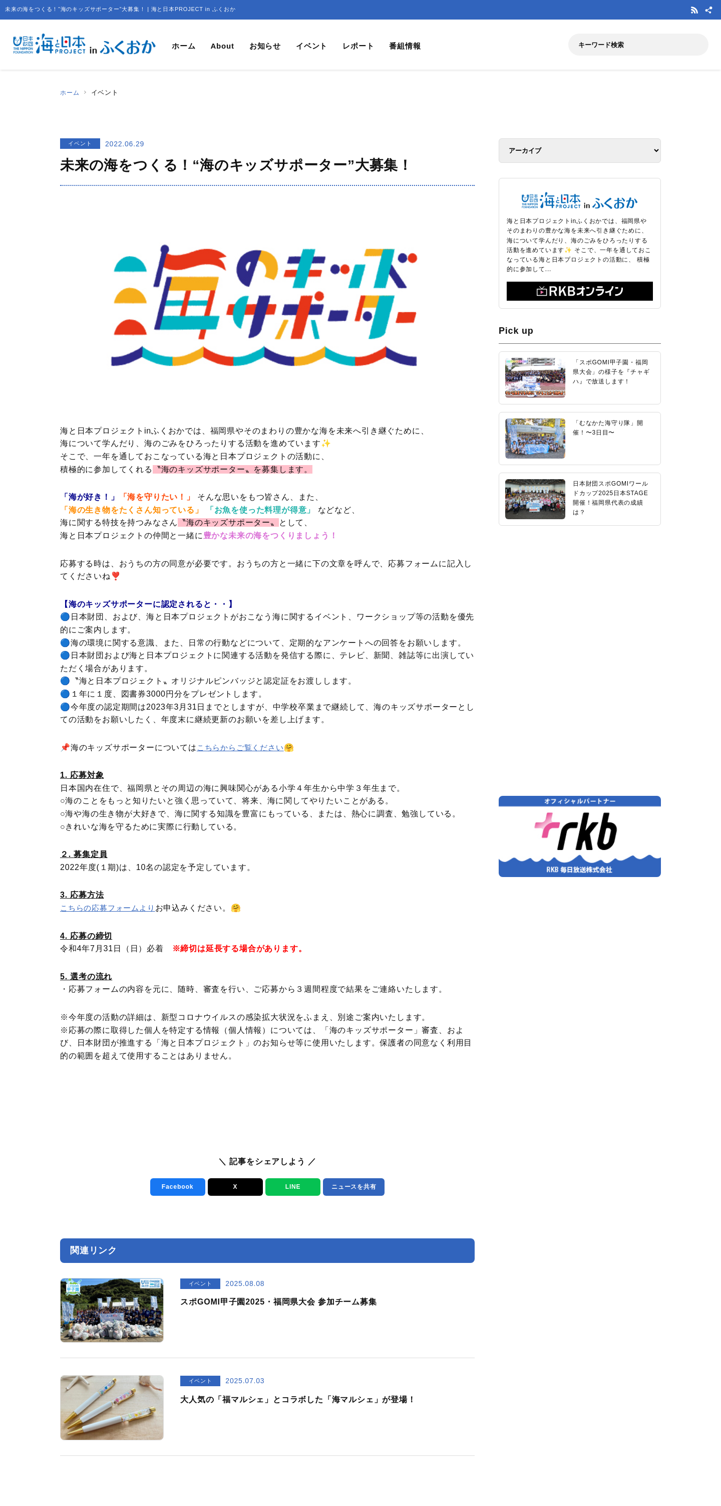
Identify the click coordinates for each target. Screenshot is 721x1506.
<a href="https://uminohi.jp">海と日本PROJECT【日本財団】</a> (580, 660)
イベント (311, 46)
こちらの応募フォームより (110, 908)
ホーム (183, 46)
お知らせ (265, 46)
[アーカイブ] (580, 150)
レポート (358, 46)
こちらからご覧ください (243, 747)
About (222, 46)
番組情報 (405, 46)
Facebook (176, 1187)
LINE (291, 1187)
